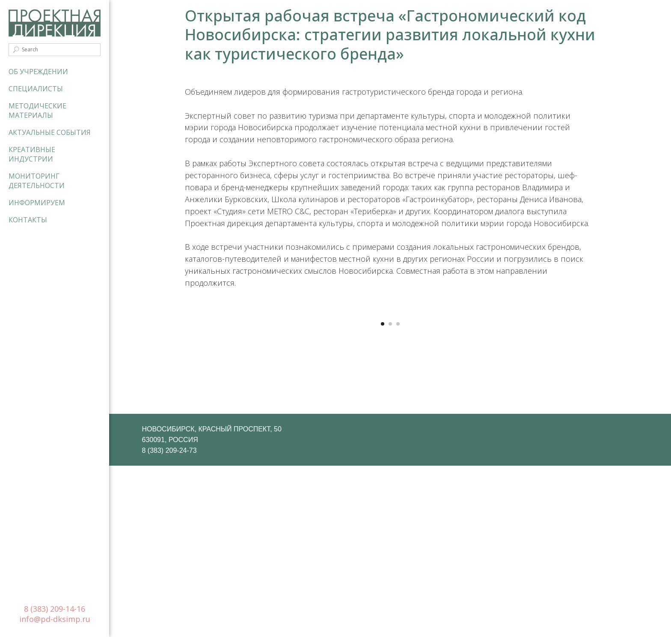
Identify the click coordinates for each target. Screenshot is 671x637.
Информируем (37, 202)
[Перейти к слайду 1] (382, 495)
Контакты (28, 219)
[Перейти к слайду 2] (390, 495)
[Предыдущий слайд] (239, 396)
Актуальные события (50, 132)
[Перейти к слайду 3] (398, 495)
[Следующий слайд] (540, 396)
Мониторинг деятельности (37, 180)
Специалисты (36, 88)
